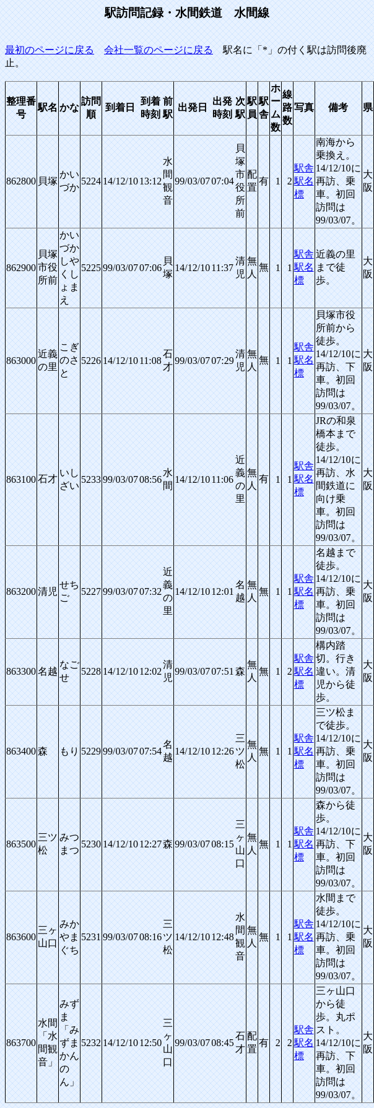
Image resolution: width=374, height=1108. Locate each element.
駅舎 (304, 168)
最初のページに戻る (49, 50)
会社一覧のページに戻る (158, 50)
